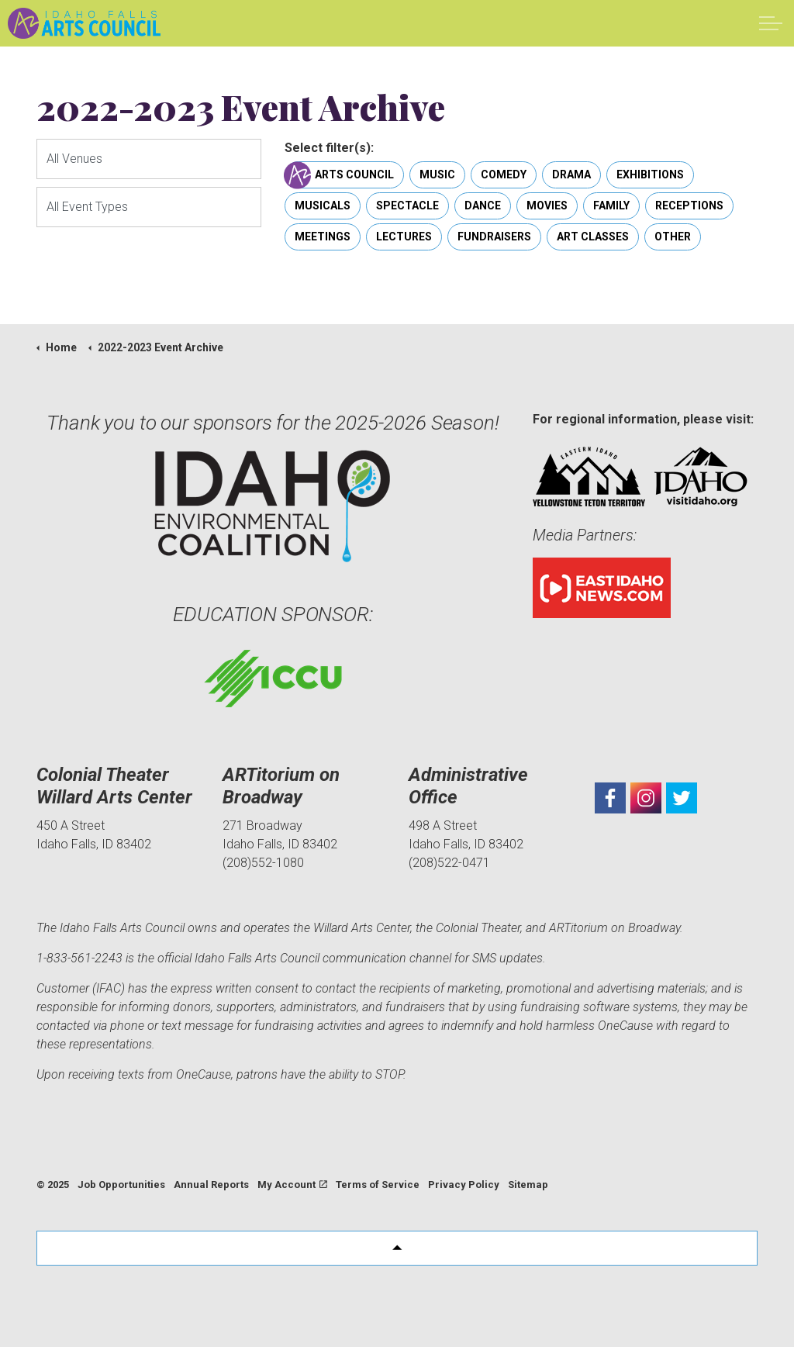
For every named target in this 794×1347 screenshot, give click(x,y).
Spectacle (407, 206)
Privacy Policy (463, 1184)
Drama (571, 175)
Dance (482, 206)
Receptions (689, 206)
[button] (397, 1248)
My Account (292, 1184)
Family (611, 206)
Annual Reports (211, 1184)
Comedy (503, 175)
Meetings (322, 237)
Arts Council (344, 175)
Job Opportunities (121, 1184)
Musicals (322, 206)
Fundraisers (494, 237)
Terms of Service (377, 1184)
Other (672, 237)
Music (437, 175)
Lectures (404, 237)
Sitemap (528, 1184)
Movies (547, 206)
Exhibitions (650, 175)
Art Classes (592, 237)
